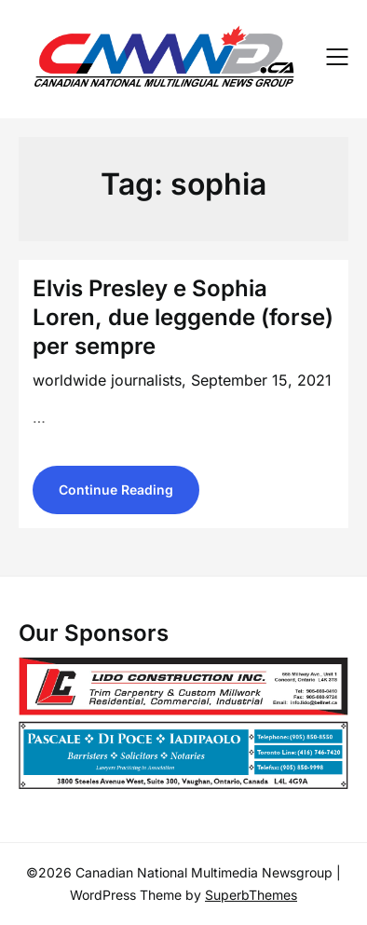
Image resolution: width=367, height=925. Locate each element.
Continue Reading (116, 489)
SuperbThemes (251, 895)
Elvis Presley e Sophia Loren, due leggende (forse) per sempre (183, 317)
